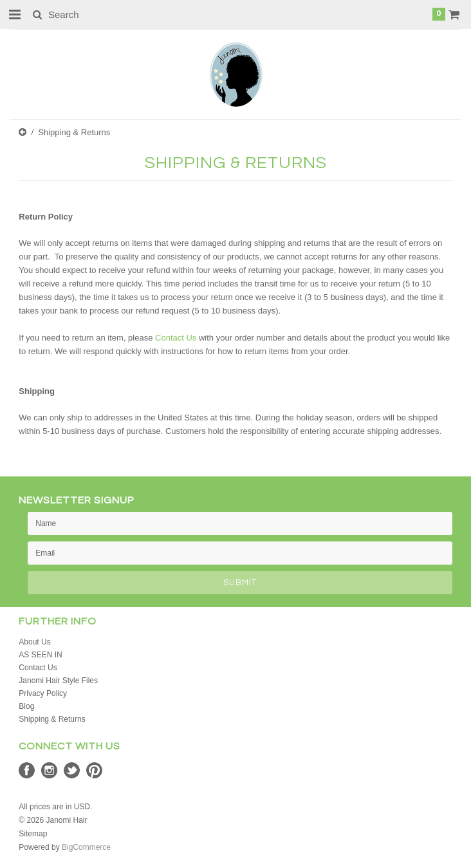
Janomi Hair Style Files (58, 680)
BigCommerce (86, 847)
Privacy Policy (43, 693)
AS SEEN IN (40, 654)
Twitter (72, 770)
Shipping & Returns (52, 719)
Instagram (49, 770)
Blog (26, 706)
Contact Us (175, 338)
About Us (34, 641)
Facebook (27, 770)
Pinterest (94, 770)
